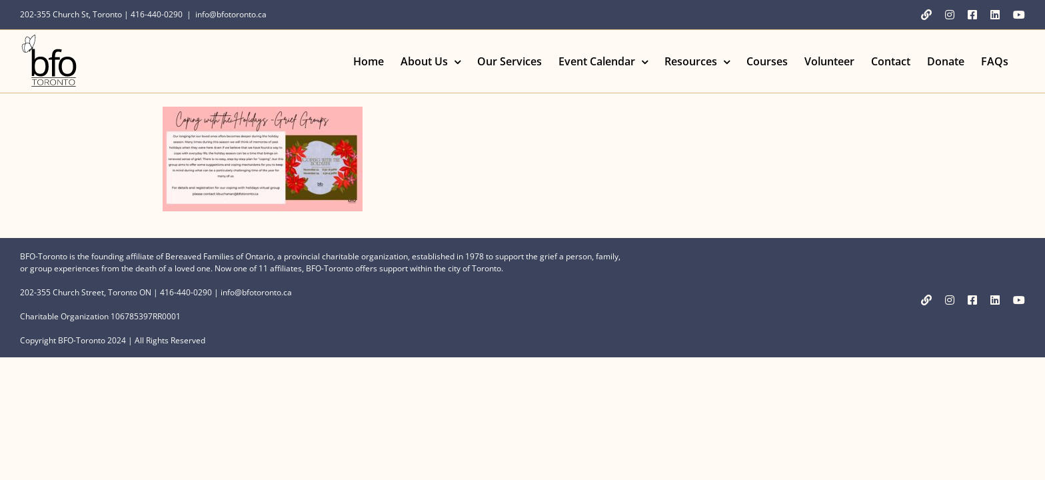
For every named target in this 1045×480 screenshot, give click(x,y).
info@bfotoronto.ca (231, 14)
